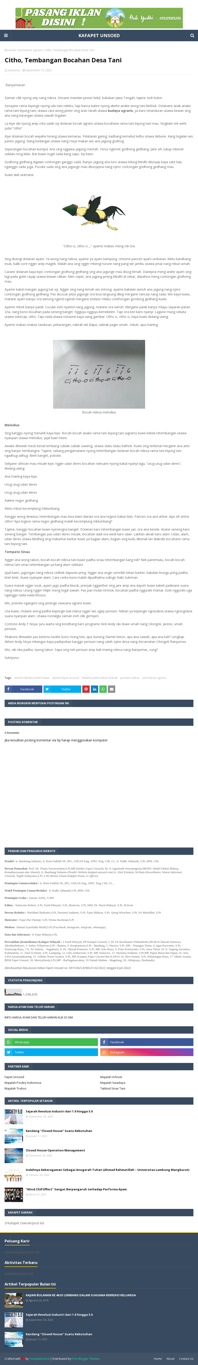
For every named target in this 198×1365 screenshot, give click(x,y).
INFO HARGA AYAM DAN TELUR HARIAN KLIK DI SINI (39, 1017)
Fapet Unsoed (14, 1077)
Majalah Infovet (111, 1077)
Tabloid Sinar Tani (112, 1088)
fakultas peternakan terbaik (100, 678)
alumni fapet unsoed (65, 678)
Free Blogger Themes (86, 1359)
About (170, 1359)
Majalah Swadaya (112, 1083)
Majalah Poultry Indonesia (23, 1083)
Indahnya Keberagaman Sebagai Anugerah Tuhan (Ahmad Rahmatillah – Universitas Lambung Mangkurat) (107, 1170)
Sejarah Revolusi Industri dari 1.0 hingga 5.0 (59, 1111)
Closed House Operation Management (55, 1150)
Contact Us (186, 1359)
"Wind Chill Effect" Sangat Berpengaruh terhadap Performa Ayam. (77, 1189)
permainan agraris (30, 50)
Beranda (10, 50)
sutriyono (14, 70)
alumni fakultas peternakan (31, 678)
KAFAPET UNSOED (99, 35)
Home (158, 1359)
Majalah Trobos (15, 1088)
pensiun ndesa (129, 678)
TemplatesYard (39, 1359)
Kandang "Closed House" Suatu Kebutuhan (59, 1131)
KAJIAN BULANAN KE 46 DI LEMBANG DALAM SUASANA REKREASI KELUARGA (81, 1295)
